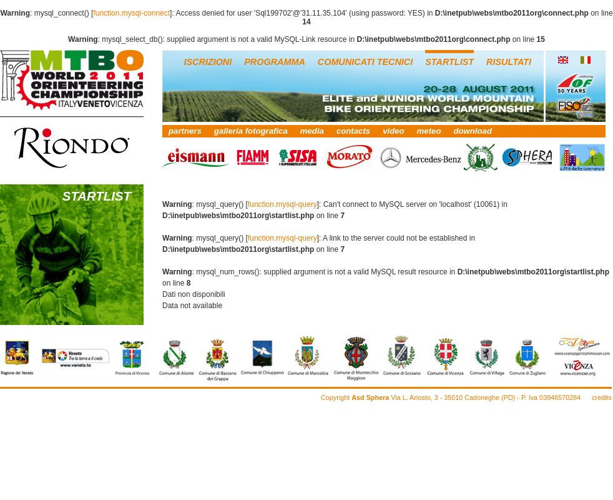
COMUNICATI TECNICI (365, 62)
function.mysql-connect (131, 13)
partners (185, 131)
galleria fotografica (251, 131)
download (472, 131)
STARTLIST (449, 62)
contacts (353, 131)
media (312, 131)
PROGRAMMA (274, 62)
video (393, 131)
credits (602, 397)
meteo (429, 131)
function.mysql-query (282, 204)
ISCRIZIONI (208, 62)
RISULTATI (508, 62)
